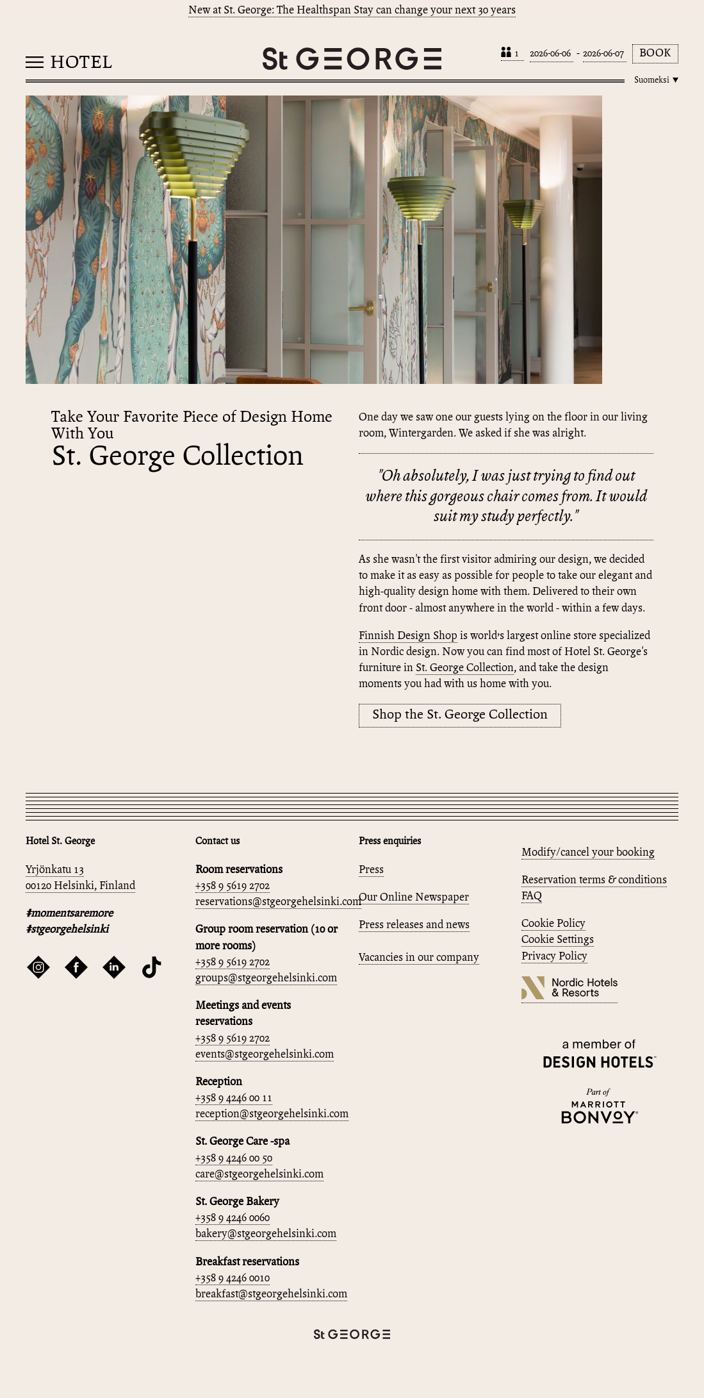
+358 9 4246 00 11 (233, 1098)
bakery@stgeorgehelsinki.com (265, 1234)
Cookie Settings (557, 940)
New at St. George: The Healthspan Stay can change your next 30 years (352, 10)
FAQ (531, 896)
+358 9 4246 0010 (232, 1278)
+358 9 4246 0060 (232, 1218)
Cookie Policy (553, 924)
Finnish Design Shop (408, 636)
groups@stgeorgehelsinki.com (266, 978)
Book (655, 53)
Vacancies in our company (419, 958)
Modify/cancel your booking (588, 853)
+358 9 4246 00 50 (233, 1159)
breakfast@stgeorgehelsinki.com (271, 1294)
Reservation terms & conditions (594, 880)
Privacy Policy (554, 957)
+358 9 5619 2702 (232, 886)
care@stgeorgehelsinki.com (259, 1175)
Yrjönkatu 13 (55, 870)
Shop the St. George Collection (460, 715)
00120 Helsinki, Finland (80, 886)
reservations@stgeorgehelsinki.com (278, 902)
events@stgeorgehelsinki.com (264, 1055)
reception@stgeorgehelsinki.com (271, 1114)
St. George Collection (465, 668)
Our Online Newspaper (414, 898)
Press (371, 870)
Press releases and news (414, 925)
